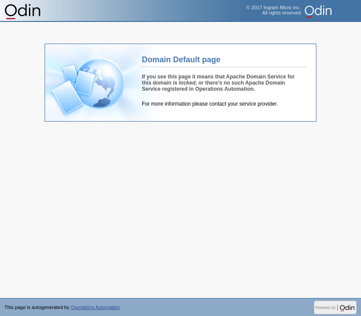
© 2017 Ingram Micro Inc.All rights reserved (273, 10)
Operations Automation (23, 11)
